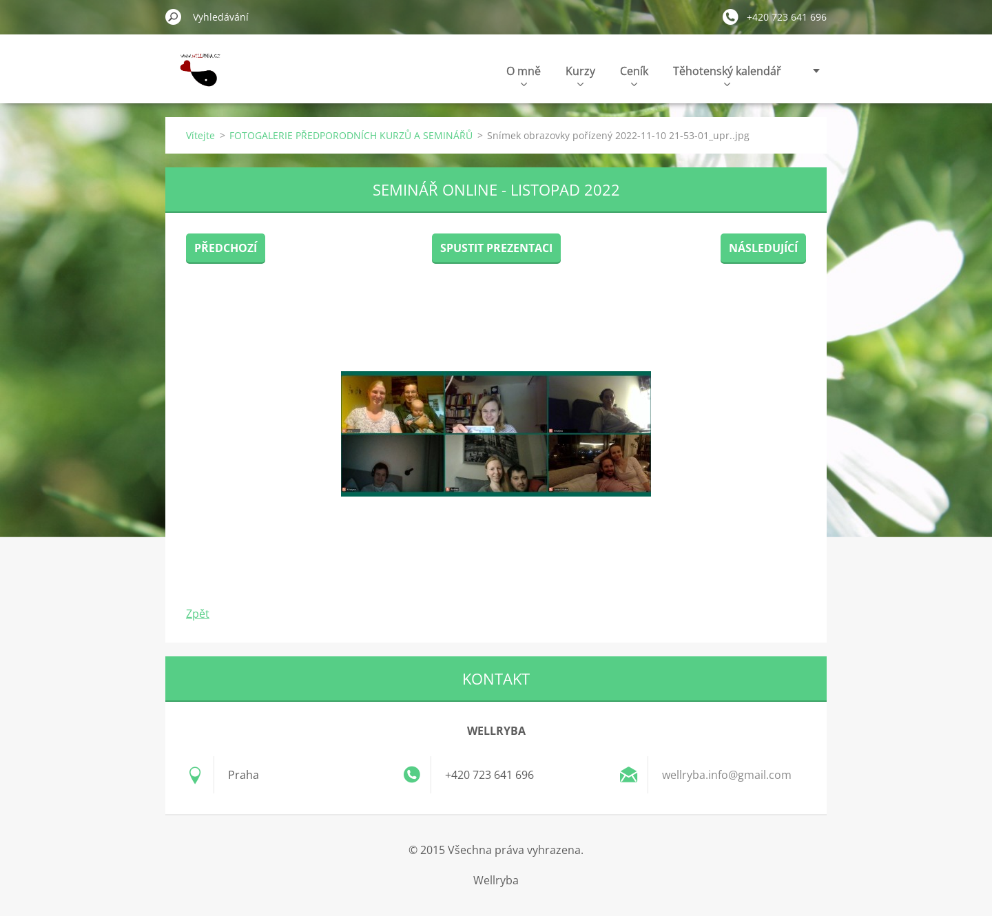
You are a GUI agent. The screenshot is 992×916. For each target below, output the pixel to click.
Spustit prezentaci (496, 248)
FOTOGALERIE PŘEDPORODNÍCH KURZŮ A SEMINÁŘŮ (351, 135)
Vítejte (200, 135)
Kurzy (580, 74)
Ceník (634, 74)
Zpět (197, 613)
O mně (523, 74)
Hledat (173, 16)
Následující (763, 248)
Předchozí (225, 248)
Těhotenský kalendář (727, 74)
